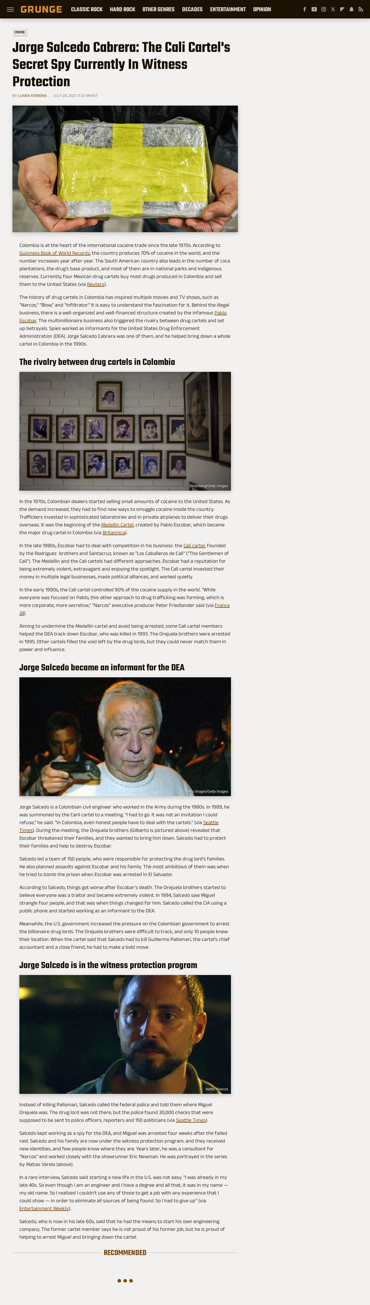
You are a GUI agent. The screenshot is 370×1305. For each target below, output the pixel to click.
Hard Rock (122, 9)
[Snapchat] (351, 9)
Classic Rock (86, 9)
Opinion (262, 9)
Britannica (114, 532)
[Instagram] (323, 9)
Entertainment (228, 9)
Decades (192, 9)
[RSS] (360, 9)
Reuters (95, 284)
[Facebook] (304, 9)
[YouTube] (314, 9)
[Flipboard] (342, 9)
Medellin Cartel (117, 525)
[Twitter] (333, 9)
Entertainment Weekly (44, 1208)
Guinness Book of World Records (54, 253)
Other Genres (159, 9)
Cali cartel (194, 545)
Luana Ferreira (32, 95)
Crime (19, 32)
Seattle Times (191, 1120)
